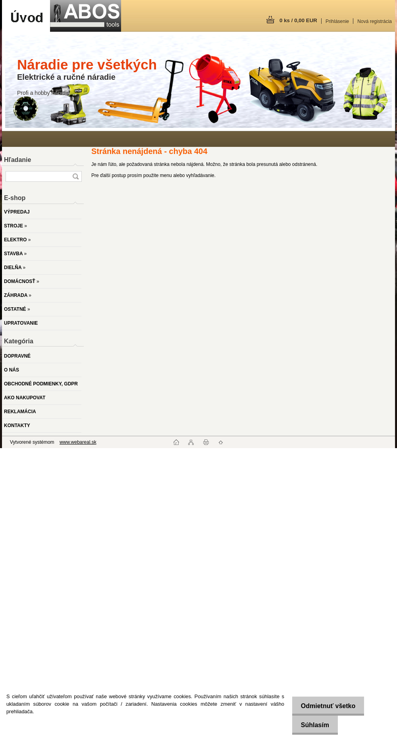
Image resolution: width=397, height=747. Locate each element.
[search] (75, 176)
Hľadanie (17, 159)
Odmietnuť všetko (326, 706)
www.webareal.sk (78, 442)
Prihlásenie (337, 21)
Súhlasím (313, 725)
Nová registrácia (374, 21)
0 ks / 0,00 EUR (298, 20)
